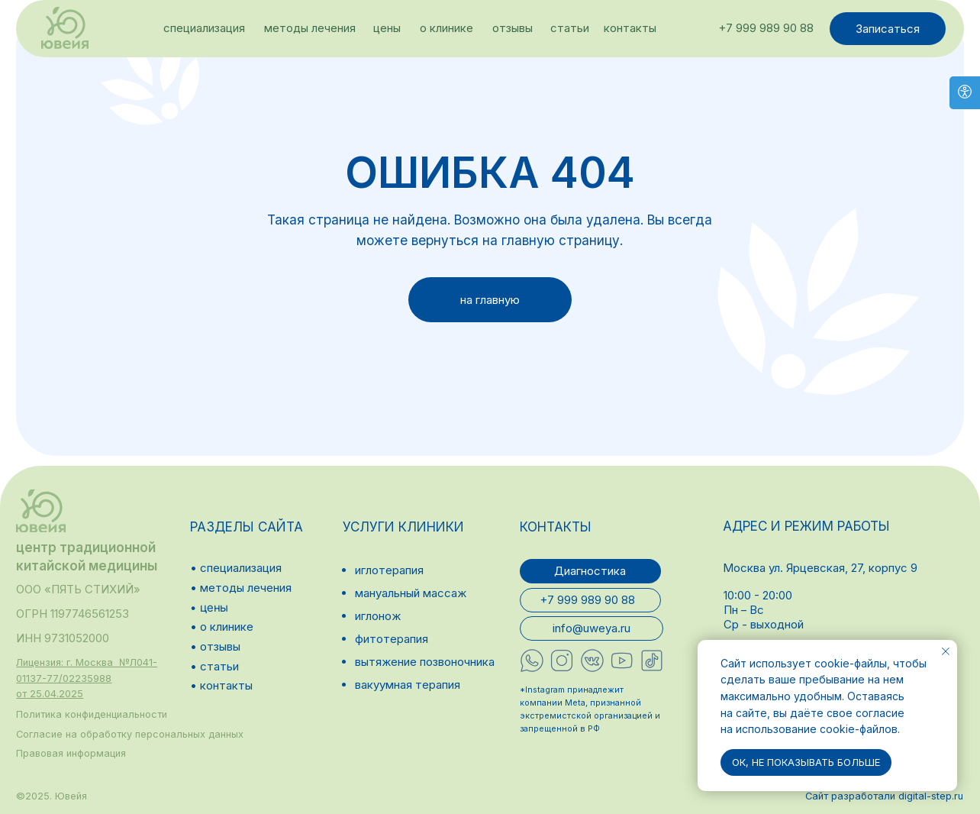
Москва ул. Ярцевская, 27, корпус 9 (820, 567)
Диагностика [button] (590, 571)
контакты (630, 28)
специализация (204, 28)
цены (387, 28)
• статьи (214, 666)
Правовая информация (71, 753)
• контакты (221, 685)
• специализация (236, 567)
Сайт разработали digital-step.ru (884, 796)
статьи (569, 28)
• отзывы (215, 646)
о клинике (446, 28)
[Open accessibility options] (964, 92)
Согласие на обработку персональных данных (129, 734)
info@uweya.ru (591, 628)
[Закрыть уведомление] (945, 651)
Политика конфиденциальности (91, 714)
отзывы (512, 28)
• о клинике (221, 626)
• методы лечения (241, 587)
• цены (208, 607)
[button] (86, 678)
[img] (65, 28)
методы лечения (310, 28)
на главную (490, 299)
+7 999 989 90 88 (766, 28)
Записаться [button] (888, 28)
